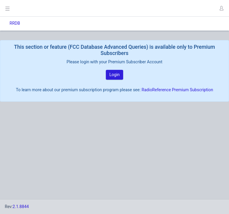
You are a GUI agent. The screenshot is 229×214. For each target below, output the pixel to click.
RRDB (15, 23)
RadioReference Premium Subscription (177, 89)
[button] (221, 8)
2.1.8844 (21, 206)
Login (114, 74)
